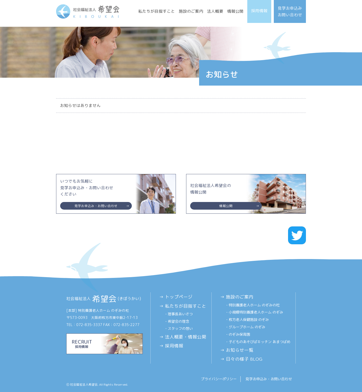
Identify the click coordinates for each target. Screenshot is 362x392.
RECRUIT (104, 343)
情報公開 (235, 11)
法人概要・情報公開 (185, 337)
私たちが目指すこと (156, 11)
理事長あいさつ (180, 314)
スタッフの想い (180, 328)
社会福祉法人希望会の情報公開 (226, 196)
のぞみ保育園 (239, 334)
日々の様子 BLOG (244, 359)
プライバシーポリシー (219, 379)
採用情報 (259, 10)
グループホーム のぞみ (247, 327)
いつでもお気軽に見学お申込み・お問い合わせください (96, 194)
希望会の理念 (178, 321)
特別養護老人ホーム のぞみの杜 (254, 305)
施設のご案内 (191, 11)
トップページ (178, 297)
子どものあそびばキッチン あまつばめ (259, 341)
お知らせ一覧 (239, 350)
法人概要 (215, 11)
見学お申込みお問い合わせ (290, 11)
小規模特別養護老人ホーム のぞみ (256, 312)
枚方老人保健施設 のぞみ (249, 319)
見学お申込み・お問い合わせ (268, 379)
